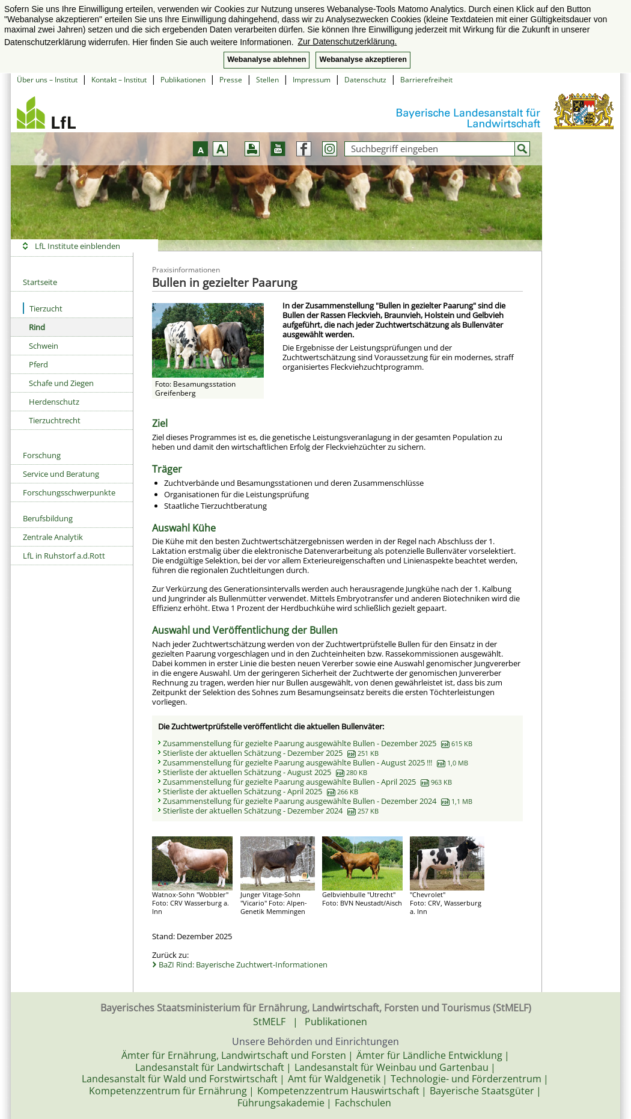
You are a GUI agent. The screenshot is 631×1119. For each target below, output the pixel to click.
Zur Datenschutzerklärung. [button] (347, 41)
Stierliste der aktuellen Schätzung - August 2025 (265, 772)
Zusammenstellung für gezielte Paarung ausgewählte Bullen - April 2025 (307, 781)
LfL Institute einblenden (77, 246)
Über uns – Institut (47, 80)
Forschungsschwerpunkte (69, 492)
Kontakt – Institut (119, 80)
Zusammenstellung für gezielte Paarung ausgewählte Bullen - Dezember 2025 (317, 743)
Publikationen (183, 80)
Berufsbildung (48, 518)
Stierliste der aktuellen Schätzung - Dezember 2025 (271, 752)
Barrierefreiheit (426, 80)
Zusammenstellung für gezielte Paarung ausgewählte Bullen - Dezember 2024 (317, 801)
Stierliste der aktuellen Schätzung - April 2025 (260, 791)
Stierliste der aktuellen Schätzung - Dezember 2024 (271, 810)
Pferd (38, 364)
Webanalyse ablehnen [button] (266, 59)
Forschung (42, 455)
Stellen (267, 80)
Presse (230, 80)
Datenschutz (365, 80)
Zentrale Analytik (53, 537)
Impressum (312, 80)
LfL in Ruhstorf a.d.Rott (64, 555)
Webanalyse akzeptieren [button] (362, 59)
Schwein (43, 345)
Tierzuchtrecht (55, 420)
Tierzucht (42, 308)
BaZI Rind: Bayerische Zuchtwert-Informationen (243, 964)
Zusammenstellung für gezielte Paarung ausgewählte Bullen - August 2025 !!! (315, 762)
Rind (37, 327)
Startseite (40, 282)
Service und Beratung (61, 473)
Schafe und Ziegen (61, 383)
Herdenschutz (54, 401)
